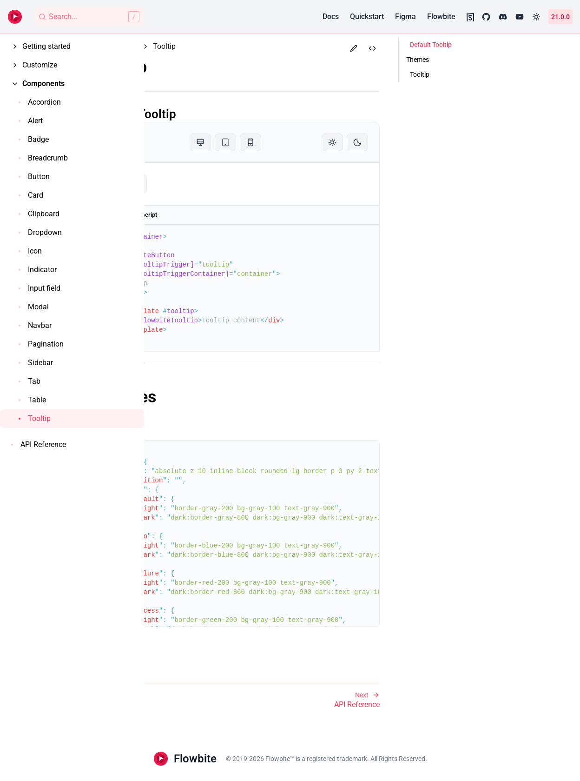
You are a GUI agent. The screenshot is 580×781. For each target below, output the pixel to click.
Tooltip (189, 68)
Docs (331, 16)
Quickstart (367, 16)
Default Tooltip (204, 114)
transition (202, 480)
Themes (194, 397)
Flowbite (441, 16)
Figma (405, 16)
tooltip (186, 183)
